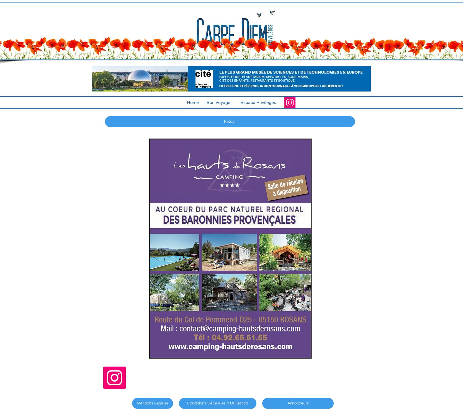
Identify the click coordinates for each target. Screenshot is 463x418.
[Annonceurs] (298, 403)
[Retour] (230, 121)
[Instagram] (289, 102)
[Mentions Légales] (152, 403)
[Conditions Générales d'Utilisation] (217, 403)
